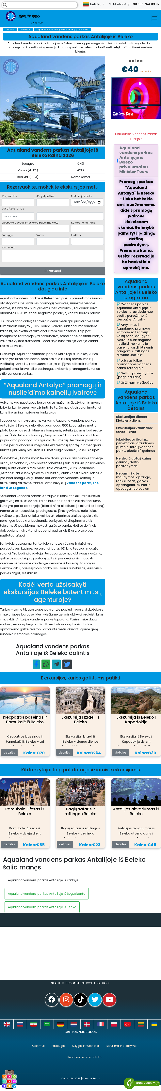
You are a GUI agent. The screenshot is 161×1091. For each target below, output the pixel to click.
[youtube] (109, 1000)
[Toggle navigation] (155, 18)
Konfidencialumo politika (85, 1057)
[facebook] (52, 1000)
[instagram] (66, 1000)
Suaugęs (7, 235)
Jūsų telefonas (13, 208)
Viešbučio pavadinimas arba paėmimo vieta (30, 223)
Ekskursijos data (81, 196)
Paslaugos (58, 1046)
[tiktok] (81, 1000)
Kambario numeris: (83, 223)
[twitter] (95, 1000)
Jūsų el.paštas (45, 196)
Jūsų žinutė (8, 247)
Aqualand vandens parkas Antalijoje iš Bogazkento (46, 893)
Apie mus (38, 1046)
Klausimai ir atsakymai (121, 1046)
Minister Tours (24, 17)
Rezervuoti (52, 271)
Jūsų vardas (9, 196)
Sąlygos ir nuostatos (86, 1046)
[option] (79, 100)
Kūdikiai (76, 235)
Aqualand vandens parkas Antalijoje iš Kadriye (43, 880)
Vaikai (40, 235)
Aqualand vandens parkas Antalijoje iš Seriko (42, 907)
